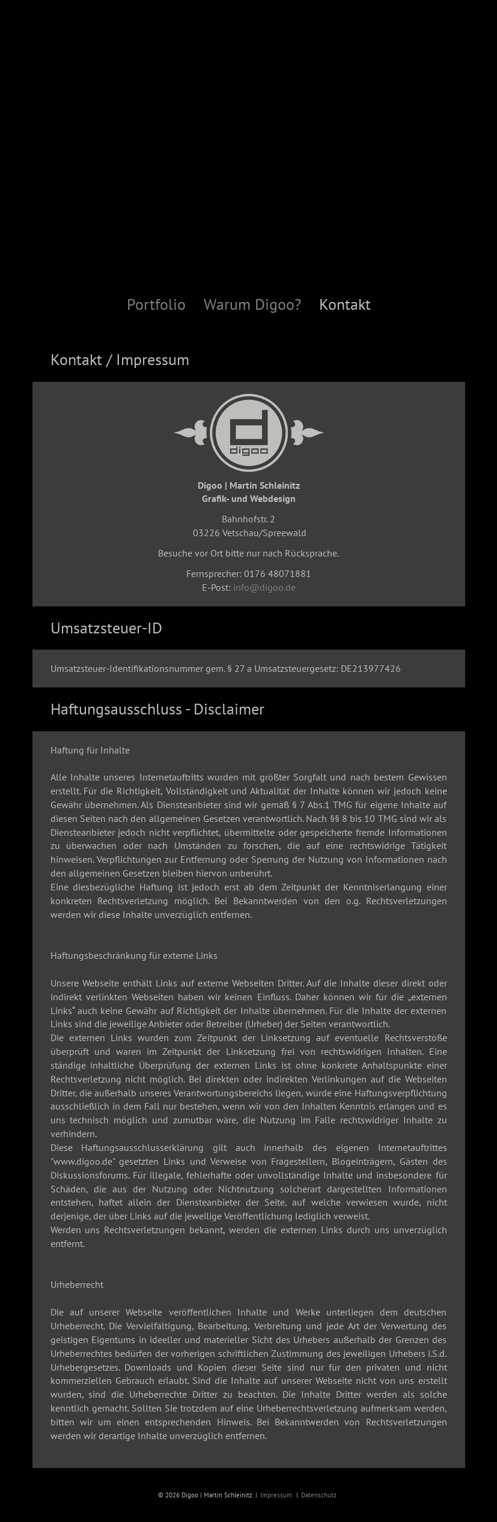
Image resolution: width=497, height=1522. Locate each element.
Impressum (276, 1495)
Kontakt (345, 304)
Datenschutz (319, 1495)
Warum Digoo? (252, 304)
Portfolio (156, 304)
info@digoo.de (264, 587)
